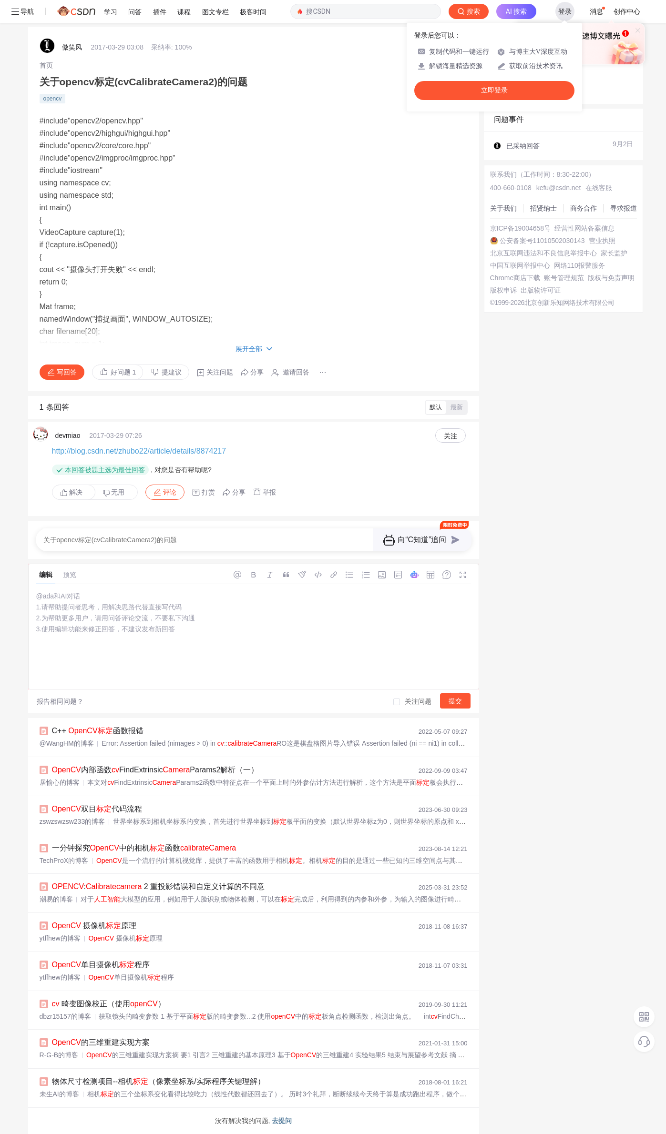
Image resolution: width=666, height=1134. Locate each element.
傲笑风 (72, 47)
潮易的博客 (56, 899)
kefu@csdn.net (558, 188)
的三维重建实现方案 (101, 1042)
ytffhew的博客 (60, 938)
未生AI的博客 (59, 1094)
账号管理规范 (564, 278)
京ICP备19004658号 (520, 228)
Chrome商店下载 (515, 278)
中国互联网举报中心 (520, 265)
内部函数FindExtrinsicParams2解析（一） (155, 770)
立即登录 (494, 90)
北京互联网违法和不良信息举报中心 (543, 253)
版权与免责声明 (611, 278)
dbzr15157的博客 (65, 1016)
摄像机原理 (94, 925)
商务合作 (583, 208)
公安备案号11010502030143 (542, 240)
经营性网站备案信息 (584, 228)
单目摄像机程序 (101, 965)
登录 (565, 11)
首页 (46, 65)
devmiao (68, 435)
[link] (46, 65)
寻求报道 (623, 208)
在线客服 (598, 188)
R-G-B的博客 (59, 1055)
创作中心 (627, 11)
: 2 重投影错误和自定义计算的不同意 (158, 886)
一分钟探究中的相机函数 (144, 848)
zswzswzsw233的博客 (72, 821)
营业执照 (602, 240)
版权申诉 (503, 290)
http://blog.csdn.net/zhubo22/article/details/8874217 (139, 451)
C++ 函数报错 (97, 731)
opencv (52, 98)
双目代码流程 (97, 809)
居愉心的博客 (60, 782)
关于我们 (503, 208)
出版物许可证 (541, 290)
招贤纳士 (543, 208)
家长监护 (614, 253)
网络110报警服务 (579, 265)
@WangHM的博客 (67, 743)
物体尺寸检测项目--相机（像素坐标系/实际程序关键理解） (158, 1081)
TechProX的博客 (64, 860)
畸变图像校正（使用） (108, 1004)
